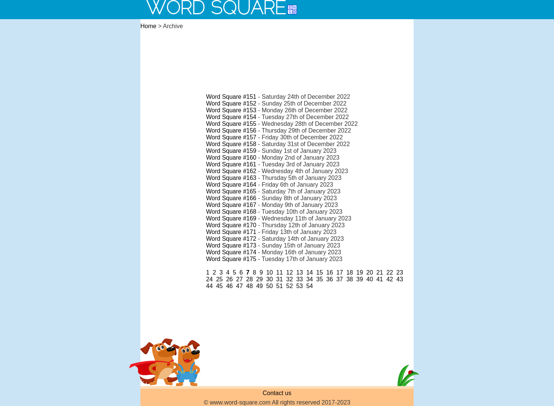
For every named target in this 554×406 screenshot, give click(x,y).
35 (319, 279)
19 (359, 272)
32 (289, 279)
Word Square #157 (231, 137)
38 (349, 279)
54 (309, 286)
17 (339, 272)
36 (329, 279)
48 (249, 286)
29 (259, 279)
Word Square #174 (231, 252)
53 (299, 286)
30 (269, 279)
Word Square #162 (231, 171)
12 (289, 272)
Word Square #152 (231, 103)
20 (369, 272)
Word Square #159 (231, 151)
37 (339, 279)
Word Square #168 (231, 211)
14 (309, 272)
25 (219, 279)
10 (269, 272)
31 (279, 279)
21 (379, 272)
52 (289, 286)
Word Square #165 (231, 191)
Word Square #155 (231, 124)
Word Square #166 (231, 198)
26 (229, 279)
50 (269, 286)
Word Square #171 (231, 232)
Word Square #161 (231, 164)
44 (209, 286)
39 (359, 279)
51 (279, 286)
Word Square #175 (231, 259)
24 (209, 279)
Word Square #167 (231, 205)
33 (299, 279)
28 (249, 279)
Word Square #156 (231, 130)
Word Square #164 (231, 184)
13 (299, 272)
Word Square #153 (231, 110)
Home (148, 26)
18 (349, 272)
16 (329, 272)
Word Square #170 (231, 225)
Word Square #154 (231, 117)
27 (239, 279)
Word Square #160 (231, 157)
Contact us (277, 393)
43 (399, 279)
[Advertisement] (277, 54)
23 (399, 272)
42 (389, 279)
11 (279, 272)
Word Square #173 (231, 245)
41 (379, 279)
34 (309, 279)
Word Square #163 (231, 178)
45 (219, 286)
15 (319, 272)
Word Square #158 (231, 144)
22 (389, 272)
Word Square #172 (231, 238)
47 (239, 286)
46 (229, 286)
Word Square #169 (231, 218)
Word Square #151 (231, 97)
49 (259, 286)
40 (369, 279)
